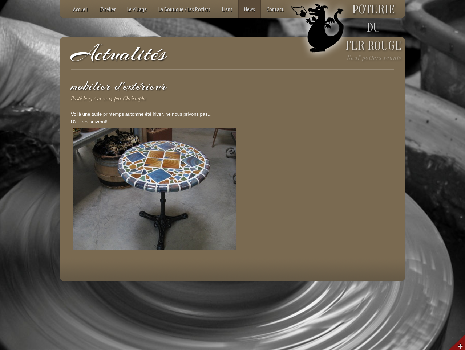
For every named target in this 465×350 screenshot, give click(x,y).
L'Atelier (108, 9)
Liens (227, 9)
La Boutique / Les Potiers (184, 9)
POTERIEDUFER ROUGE (373, 28)
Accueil (80, 9)
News (249, 9)
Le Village (137, 9)
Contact (275, 9)
